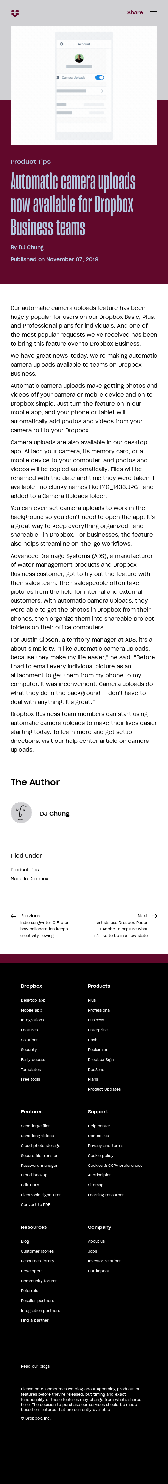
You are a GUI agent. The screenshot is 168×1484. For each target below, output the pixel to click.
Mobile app (31, 1010)
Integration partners (40, 1310)
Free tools (30, 1079)
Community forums (39, 1281)
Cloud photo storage (40, 1145)
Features (29, 1030)
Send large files (35, 1126)
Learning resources (106, 1195)
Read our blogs (35, 1366)
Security (29, 1049)
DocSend (96, 1069)
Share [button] (135, 12)
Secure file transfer (39, 1155)
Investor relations (104, 1261)
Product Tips (31, 161)
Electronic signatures (41, 1195)
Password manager (39, 1165)
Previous (44, 925)
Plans (93, 1079)
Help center (99, 1126)
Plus (92, 1000)
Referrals (29, 1290)
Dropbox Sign (101, 1059)
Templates (31, 1069)
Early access (33, 1059)
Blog (25, 1241)
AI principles (99, 1175)
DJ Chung (31, 247)
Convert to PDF (35, 1204)
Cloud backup (34, 1175)
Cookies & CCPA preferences (115, 1165)
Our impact (98, 1271)
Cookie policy (101, 1155)
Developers (31, 1271)
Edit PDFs (30, 1185)
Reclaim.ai (97, 1049)
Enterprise (98, 1030)
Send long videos (37, 1136)
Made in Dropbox (29, 879)
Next (121, 925)
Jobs (92, 1251)
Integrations (32, 1020)
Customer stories (37, 1251)
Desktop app (33, 1000)
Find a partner (35, 1320)
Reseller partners (37, 1300)
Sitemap (96, 1185)
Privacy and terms (105, 1145)
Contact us (98, 1136)
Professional (99, 1010)
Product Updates (104, 1089)
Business (96, 1020)
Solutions (29, 1040)
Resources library (37, 1261)
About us (96, 1241)
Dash (92, 1040)
